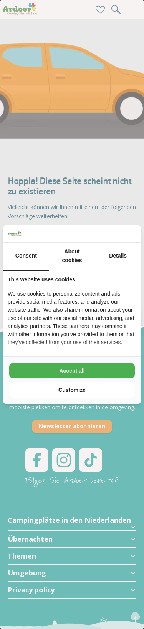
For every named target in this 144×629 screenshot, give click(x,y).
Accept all (71, 371)
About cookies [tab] (72, 256)
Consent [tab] (26, 256)
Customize (72, 390)
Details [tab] (118, 256)
